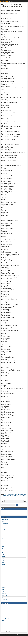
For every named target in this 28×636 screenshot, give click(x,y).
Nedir (5, 7)
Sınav (3, 576)
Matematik (4, 558)
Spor (2, 583)
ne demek (21, 495)
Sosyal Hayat (4, 579)
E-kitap (3, 533)
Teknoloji (3, 587)
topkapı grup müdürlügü (6, 607)
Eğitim (2, 7)
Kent (2, 616)
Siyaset (3, 574)
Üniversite (3, 597)
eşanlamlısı (7, 495)
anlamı (9, 494)
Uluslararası (4, 593)
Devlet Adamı (4, 529)
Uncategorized (4, 595)
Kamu (3, 546)
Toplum (3, 589)
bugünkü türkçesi (14, 494)
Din (2, 531)
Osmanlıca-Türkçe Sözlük (10, 498)
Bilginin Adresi (4, 1)
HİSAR (3, 620)
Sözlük (8, 7)
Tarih (2, 585)
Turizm (3, 591)
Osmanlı (3, 564)
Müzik (3, 560)
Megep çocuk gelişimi (6, 618)
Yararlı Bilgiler (12, 7)
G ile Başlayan (13, 495)
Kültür (3, 552)
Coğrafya (3, 525)
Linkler (3, 554)
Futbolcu (3, 542)
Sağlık (3, 568)
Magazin (3, 556)
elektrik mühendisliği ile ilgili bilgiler (8, 605)
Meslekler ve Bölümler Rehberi (7, 511)
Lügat (17, 495)
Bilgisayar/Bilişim (5, 523)
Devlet (3, 527)
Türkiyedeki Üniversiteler (6, 513)
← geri (2, 501)
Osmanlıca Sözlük (12, 496)
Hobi (2, 544)
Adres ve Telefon (5, 519)
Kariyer (3, 548)
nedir (24, 495)
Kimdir (3, 550)
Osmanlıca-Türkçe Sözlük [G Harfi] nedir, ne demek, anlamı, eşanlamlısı (13, 5)
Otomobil (3, 566)
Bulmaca (20, 494)
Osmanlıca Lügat (4, 496)
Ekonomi (3, 540)
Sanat (3, 570)
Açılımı (6, 494)
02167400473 (4, 614)
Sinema (3, 572)
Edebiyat (3, 535)
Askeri (3, 521)
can (2, 612)
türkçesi (20, 498)
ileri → (25, 501)
